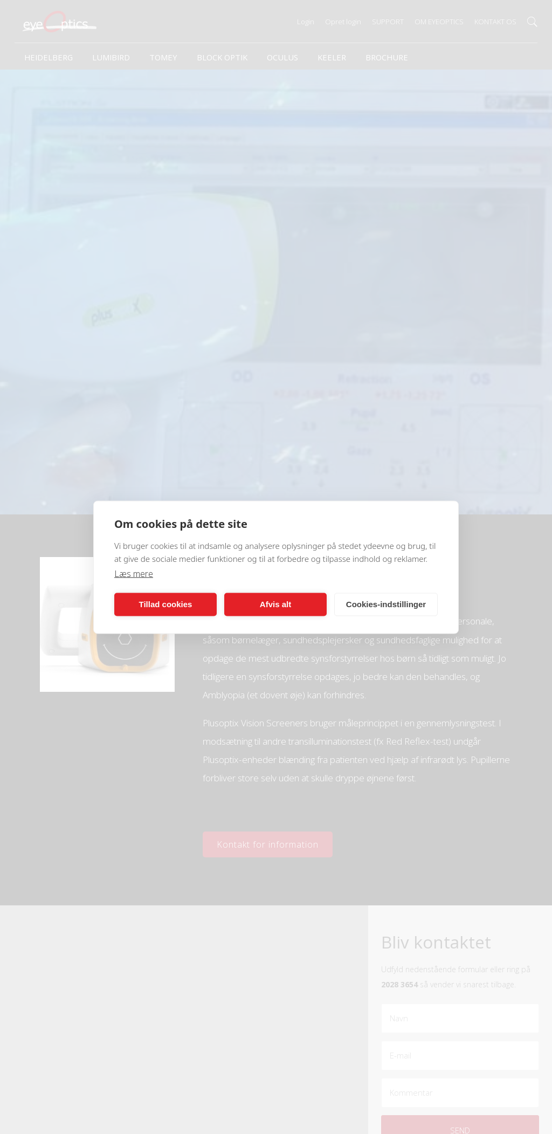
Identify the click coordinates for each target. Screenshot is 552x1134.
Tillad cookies (165, 604)
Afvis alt (275, 604)
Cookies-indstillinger (386, 604)
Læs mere (133, 573)
